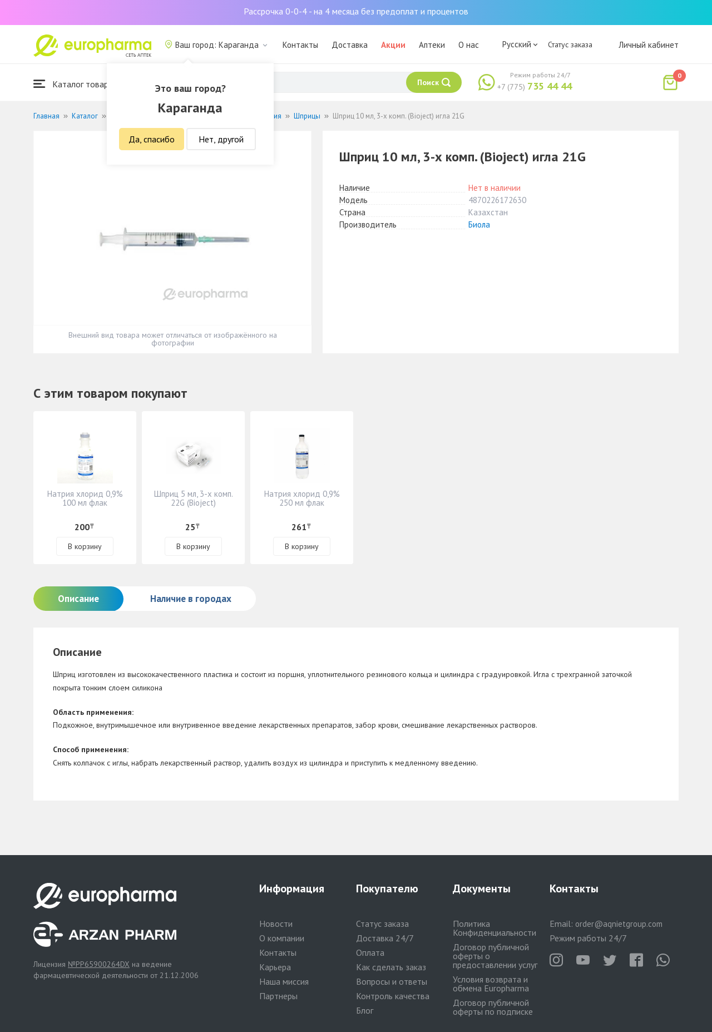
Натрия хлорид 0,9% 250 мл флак (302, 498)
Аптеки (432, 44)
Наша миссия (284, 981)
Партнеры (278, 995)
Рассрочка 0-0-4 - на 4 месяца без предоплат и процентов (356, 11)
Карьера (275, 966)
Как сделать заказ (391, 966)
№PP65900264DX (99, 964)
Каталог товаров (75, 84)
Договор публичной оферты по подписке (493, 1007)
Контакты (300, 44)
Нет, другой (221, 139)
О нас (468, 44)
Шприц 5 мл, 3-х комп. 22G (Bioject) (193, 498)
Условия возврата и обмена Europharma (491, 984)
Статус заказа (570, 44)
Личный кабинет (649, 44)
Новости (276, 923)
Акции (393, 44)
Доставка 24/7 (385, 938)
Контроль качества (392, 995)
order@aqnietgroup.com (618, 924)
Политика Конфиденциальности (494, 928)
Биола (479, 224)
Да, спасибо (151, 139)
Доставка (350, 44)
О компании (281, 938)
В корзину (85, 546)
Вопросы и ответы (391, 981)
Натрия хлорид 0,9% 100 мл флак (85, 498)
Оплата (370, 952)
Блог (364, 1010)
